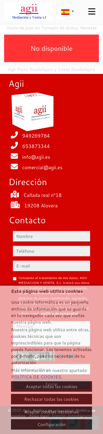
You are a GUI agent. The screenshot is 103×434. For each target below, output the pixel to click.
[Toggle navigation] (92, 11)
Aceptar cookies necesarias (51, 411)
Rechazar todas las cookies (51, 399)
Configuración (51, 424)
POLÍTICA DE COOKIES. (36, 377)
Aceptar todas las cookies (51, 386)
